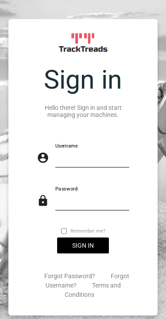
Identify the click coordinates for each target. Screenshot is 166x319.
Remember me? (87, 231)
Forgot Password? (70, 276)
